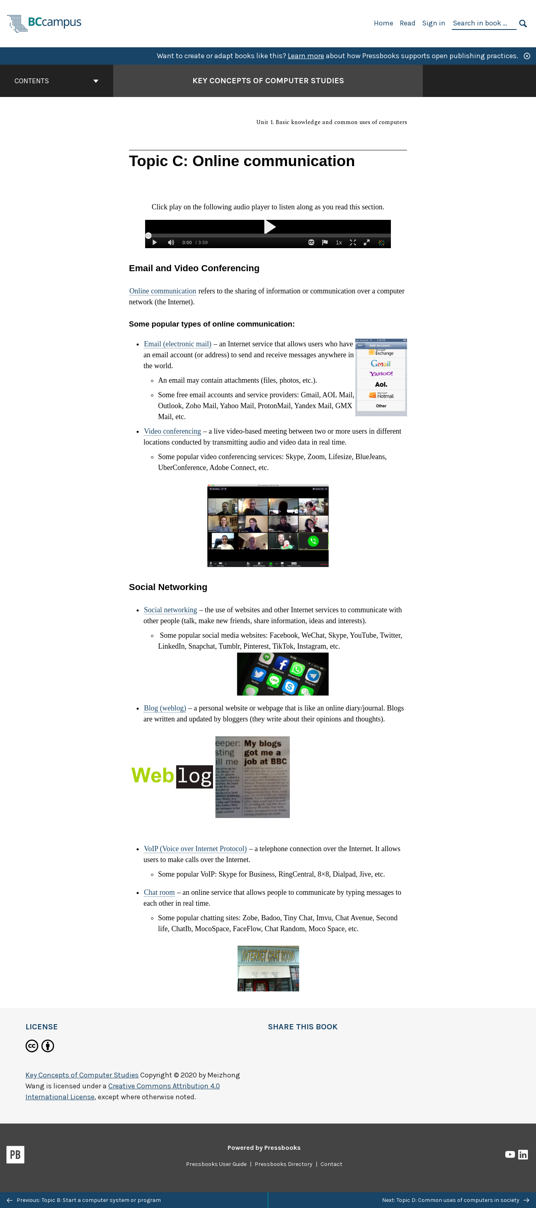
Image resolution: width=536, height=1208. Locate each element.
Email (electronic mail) (177, 344)
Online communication (162, 291)
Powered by (264, 1147)
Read (408, 23)
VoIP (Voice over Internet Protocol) (195, 849)
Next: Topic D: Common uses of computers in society (455, 1200)
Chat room (159, 892)
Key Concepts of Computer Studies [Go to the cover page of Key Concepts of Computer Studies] (268, 80)
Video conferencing (172, 431)
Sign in (433, 23)
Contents (57, 80)
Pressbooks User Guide (216, 1164)
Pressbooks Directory (283, 1164)
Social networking (170, 610)
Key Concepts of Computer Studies (82, 1075)
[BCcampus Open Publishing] (44, 23)
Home (383, 23)
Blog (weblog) (165, 708)
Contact (331, 1164)
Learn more (306, 55)
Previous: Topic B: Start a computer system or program (84, 1200)
